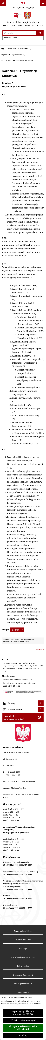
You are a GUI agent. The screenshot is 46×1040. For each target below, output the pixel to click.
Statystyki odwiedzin (23, 983)
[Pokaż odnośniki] (3, 3)
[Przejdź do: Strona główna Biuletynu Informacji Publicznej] (2, 49)
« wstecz (40, 648)
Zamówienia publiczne (23, 931)
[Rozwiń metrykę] (17, 629)
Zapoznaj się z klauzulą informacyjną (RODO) (23, 1012)
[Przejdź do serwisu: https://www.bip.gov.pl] (23, 5)
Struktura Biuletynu (23, 940)
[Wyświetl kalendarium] (41, 709)
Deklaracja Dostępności (23, 975)
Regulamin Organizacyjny (12, 54)
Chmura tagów (23, 992)
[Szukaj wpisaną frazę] (40, 33)
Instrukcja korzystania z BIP (23, 957)
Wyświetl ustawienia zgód (23, 1020)
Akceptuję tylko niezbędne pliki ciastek (23, 1027)
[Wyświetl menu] (43, 3)
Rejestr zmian (23, 966)
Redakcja (23, 948)
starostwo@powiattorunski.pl (22, 781)
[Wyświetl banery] (41, 703)
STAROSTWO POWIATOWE (18, 48)
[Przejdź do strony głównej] (23, 20)
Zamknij (23, 1035)
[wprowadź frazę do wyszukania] (19, 33)
